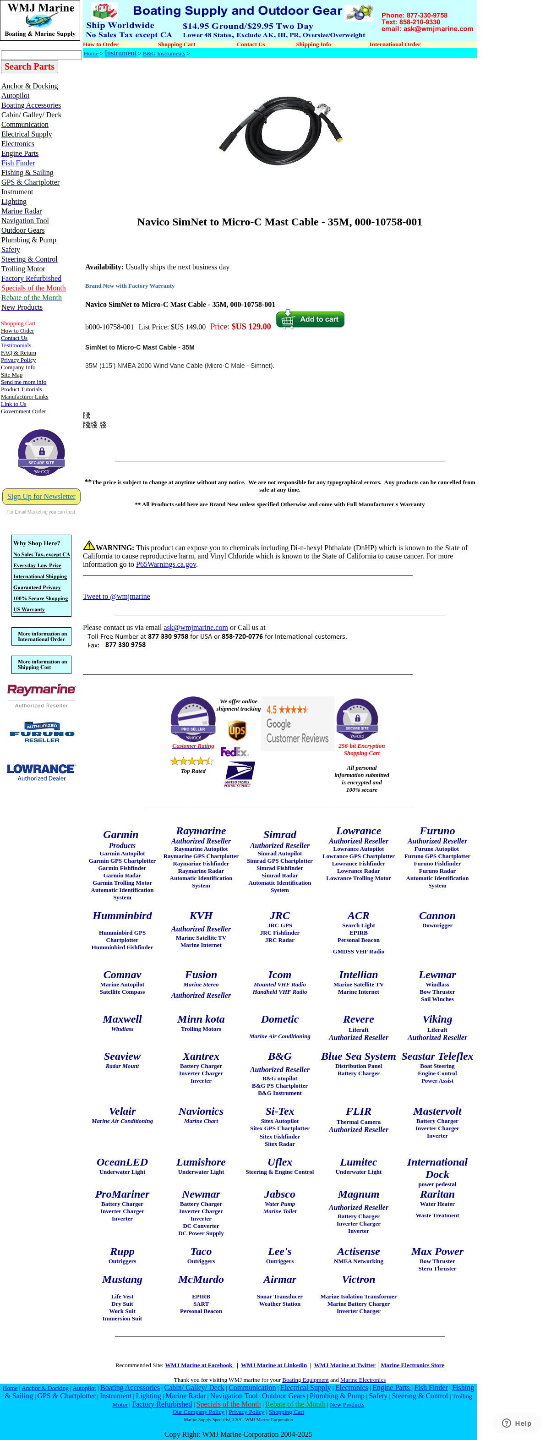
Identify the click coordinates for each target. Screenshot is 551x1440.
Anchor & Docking (45, 1388)
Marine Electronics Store (412, 1365)
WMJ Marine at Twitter (345, 1365)
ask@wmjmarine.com (196, 627)
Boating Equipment (305, 1379)
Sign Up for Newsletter (41, 496)
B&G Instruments (164, 53)
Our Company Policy (198, 1411)
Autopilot (84, 1388)
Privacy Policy (246, 1411)
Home (91, 53)
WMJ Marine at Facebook (199, 1365)
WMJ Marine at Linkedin (274, 1365)
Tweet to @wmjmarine (116, 596)
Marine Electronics (363, 1379)
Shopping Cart (286, 1411)
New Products (347, 1404)
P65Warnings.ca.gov (166, 564)
